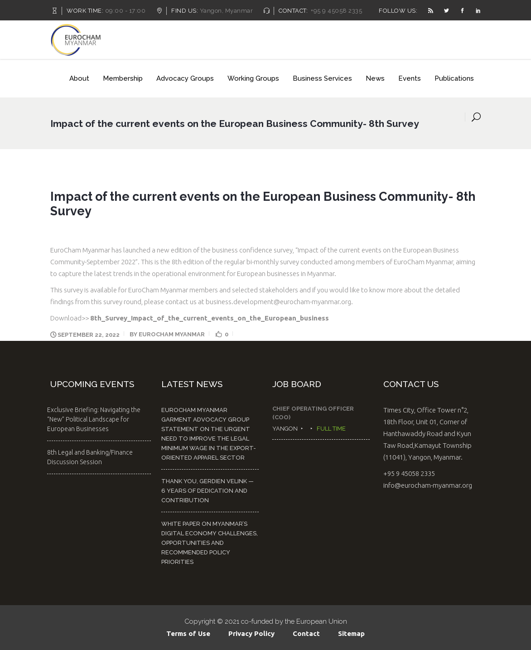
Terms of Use (188, 633)
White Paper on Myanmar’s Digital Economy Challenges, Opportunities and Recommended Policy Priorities (209, 542)
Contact (306, 633)
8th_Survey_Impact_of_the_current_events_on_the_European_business (209, 318)
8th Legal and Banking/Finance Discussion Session (90, 457)
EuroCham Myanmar (172, 334)
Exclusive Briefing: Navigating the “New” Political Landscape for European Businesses (93, 419)
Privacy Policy (251, 633)
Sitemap (351, 633)
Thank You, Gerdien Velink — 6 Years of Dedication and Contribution (207, 491)
